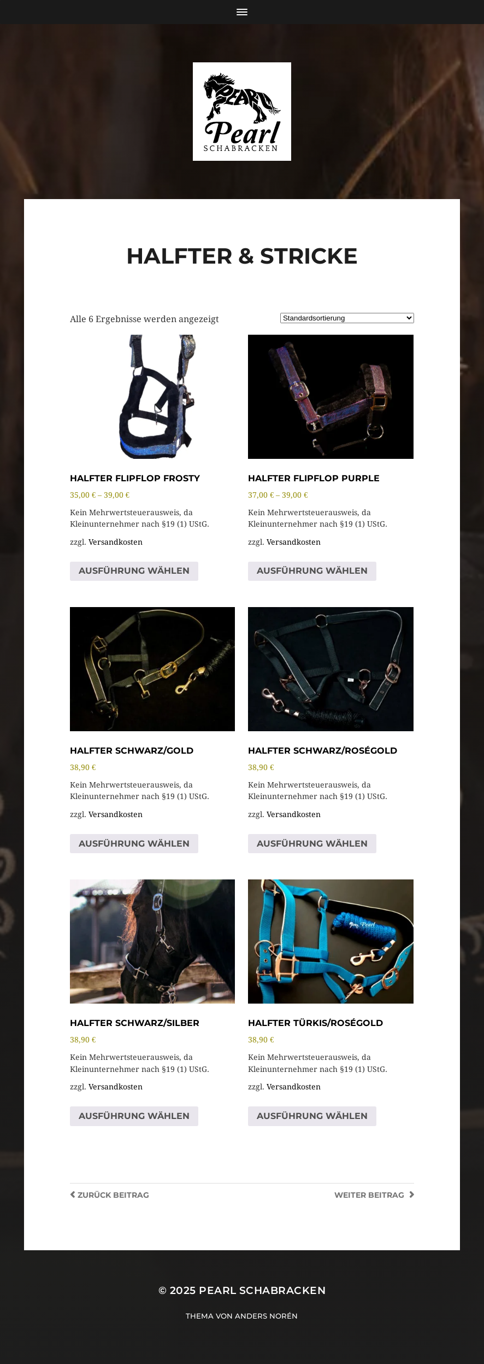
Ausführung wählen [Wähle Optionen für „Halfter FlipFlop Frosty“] (134, 571)
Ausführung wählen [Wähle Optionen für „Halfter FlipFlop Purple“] (312, 571)
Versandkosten (115, 542)
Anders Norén (266, 1315)
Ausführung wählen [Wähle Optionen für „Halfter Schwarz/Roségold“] (312, 843)
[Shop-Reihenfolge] (347, 318)
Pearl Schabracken (262, 1290)
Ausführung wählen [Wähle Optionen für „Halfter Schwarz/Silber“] (134, 1116)
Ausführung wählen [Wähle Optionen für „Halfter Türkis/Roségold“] (312, 1116)
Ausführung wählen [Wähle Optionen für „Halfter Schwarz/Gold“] (134, 843)
